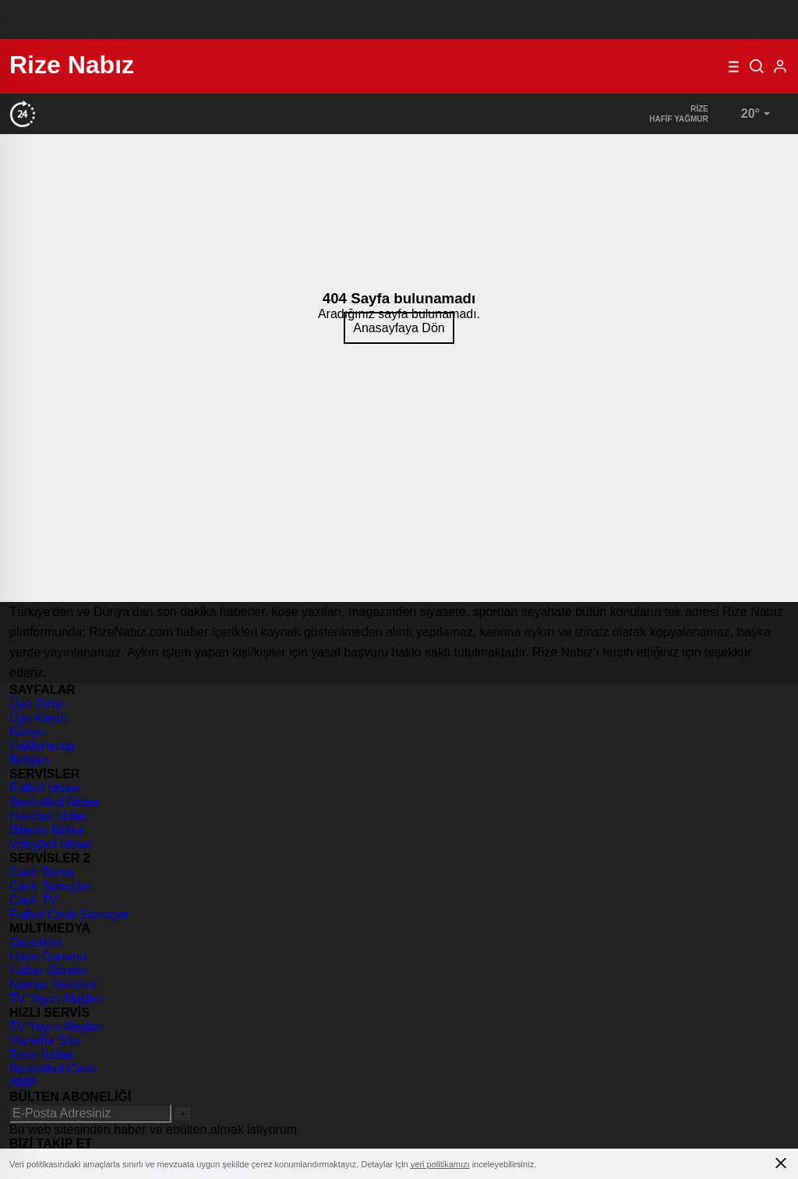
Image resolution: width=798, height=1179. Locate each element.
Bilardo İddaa (46, 830)
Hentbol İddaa (48, 816)
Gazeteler (36, 942)
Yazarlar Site (44, 1040)
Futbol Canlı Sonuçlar (69, 914)
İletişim (28, 760)
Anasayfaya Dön (398, 328)
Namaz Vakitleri (52, 984)
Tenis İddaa (41, 1054)
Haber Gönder (48, 970)
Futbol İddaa (44, 788)
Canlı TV (33, 900)
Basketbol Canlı (53, 1068)
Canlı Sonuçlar (50, 886)
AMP (23, 1082)
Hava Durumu (48, 956)
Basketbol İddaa (54, 802)
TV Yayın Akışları (56, 998)
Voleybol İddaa (50, 844)
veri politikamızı (440, 1164)
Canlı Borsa (42, 872)
